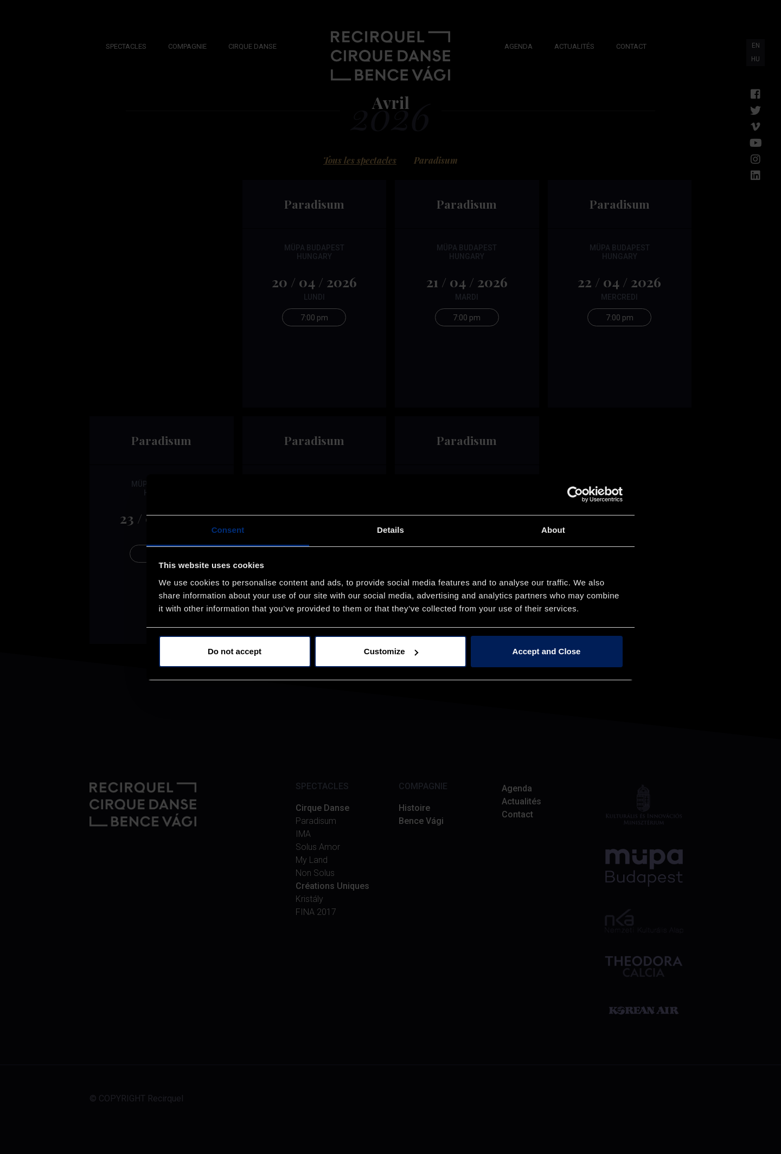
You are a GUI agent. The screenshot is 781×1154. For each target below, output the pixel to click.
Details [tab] (390, 529)
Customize (391, 651)
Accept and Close (547, 651)
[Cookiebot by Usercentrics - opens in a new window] (575, 494)
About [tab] (553, 529)
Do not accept (234, 651)
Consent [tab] (228, 529)
